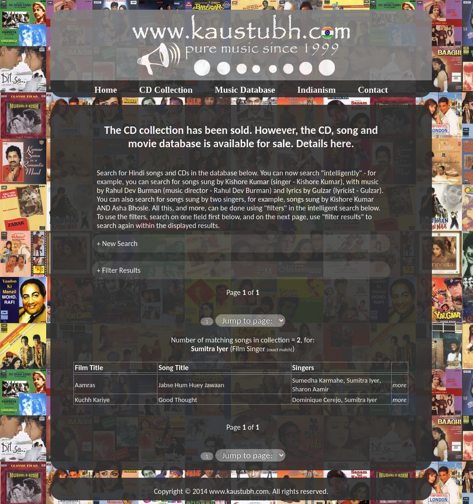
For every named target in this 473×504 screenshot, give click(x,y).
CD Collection (166, 90)
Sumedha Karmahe (317, 380)
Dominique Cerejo (316, 400)
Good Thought (177, 400)
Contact (373, 90)
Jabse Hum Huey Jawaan (191, 385)
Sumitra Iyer (363, 380)
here (340, 143)
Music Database (245, 90)
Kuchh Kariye (92, 400)
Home (105, 90)
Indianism (316, 90)
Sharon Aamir (310, 389)
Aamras (85, 385)
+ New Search (117, 243)
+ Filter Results (118, 270)
